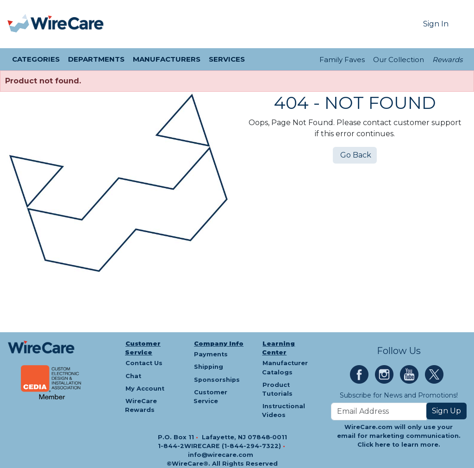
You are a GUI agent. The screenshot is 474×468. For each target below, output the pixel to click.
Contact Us (143, 363)
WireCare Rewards (141, 405)
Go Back (354, 155)
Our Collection (398, 59)
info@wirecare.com (220, 454)
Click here (373, 444)
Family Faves (342, 59)
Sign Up (446, 410)
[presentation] (19, 24)
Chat (133, 376)
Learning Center (278, 348)
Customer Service (143, 348)
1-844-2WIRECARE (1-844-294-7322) (220, 446)
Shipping (208, 366)
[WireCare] (67, 24)
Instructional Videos (283, 410)
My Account (144, 388)
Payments (211, 354)
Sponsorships (217, 379)
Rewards (447, 59)
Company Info (218, 343)
